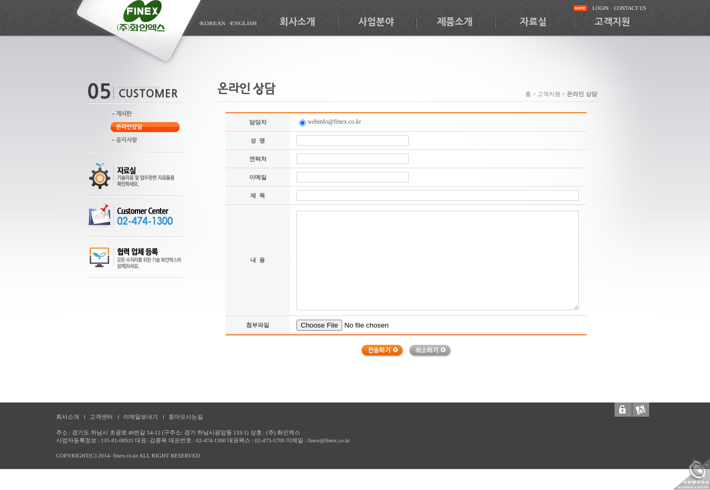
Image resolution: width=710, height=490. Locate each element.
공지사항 (126, 140)
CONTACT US (630, 8)
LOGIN (600, 8)
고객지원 (612, 22)
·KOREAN (212, 23)
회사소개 (297, 22)
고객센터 (101, 416)
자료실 (533, 22)
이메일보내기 (140, 416)
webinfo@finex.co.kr (330, 121)
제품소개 (455, 22)
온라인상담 (129, 127)
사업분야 (376, 22)
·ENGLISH (243, 23)
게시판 (124, 114)
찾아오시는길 (185, 416)
